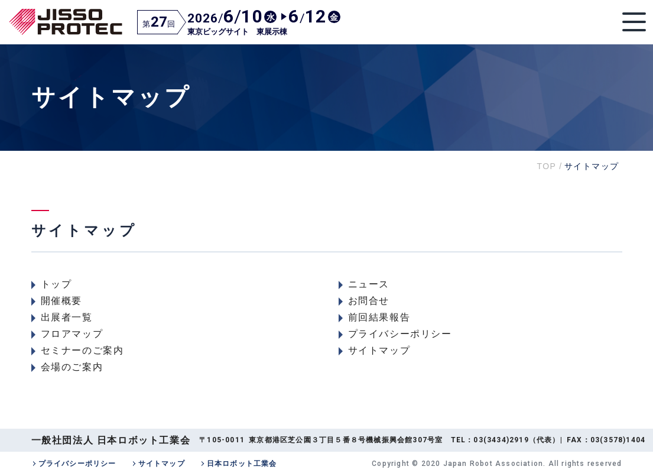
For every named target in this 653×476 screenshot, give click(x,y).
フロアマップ (72, 333)
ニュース (368, 284)
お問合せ (368, 300)
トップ (56, 284)
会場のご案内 (72, 367)
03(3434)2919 (500, 440)
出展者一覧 (67, 317)
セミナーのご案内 (82, 350)
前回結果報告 (379, 317)
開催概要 (61, 300)
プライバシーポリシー (400, 333)
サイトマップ (379, 350)
